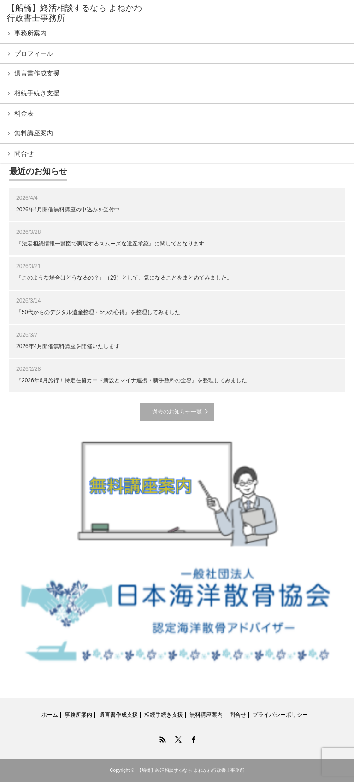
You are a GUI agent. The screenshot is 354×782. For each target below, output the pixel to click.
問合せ (24, 153)
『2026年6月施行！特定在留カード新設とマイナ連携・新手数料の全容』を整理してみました (131, 380)
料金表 (24, 113)
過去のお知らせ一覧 (177, 412)
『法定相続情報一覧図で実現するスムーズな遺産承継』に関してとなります (110, 243)
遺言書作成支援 (36, 73)
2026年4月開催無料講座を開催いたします (68, 346)
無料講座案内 (33, 133)
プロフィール (33, 53)
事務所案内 (30, 33)
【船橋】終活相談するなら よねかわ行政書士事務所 (190, 770)
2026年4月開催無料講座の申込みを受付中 (68, 209)
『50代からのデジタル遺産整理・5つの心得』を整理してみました (98, 312)
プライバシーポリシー (280, 715)
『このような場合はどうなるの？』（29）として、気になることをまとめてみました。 (124, 277)
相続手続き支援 (36, 93)
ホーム (49, 715)
